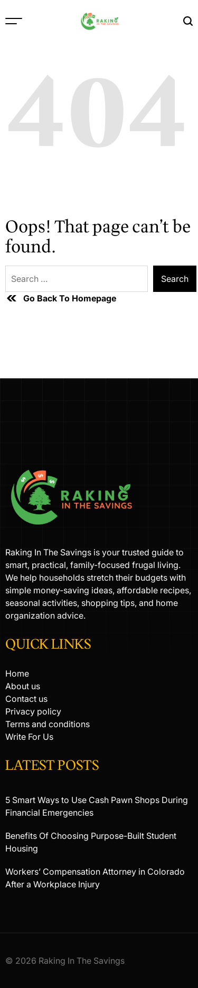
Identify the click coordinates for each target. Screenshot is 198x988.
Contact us (26, 698)
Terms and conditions (47, 724)
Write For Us (29, 736)
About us (22, 686)
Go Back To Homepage (60, 298)
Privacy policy (33, 711)
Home (17, 673)
